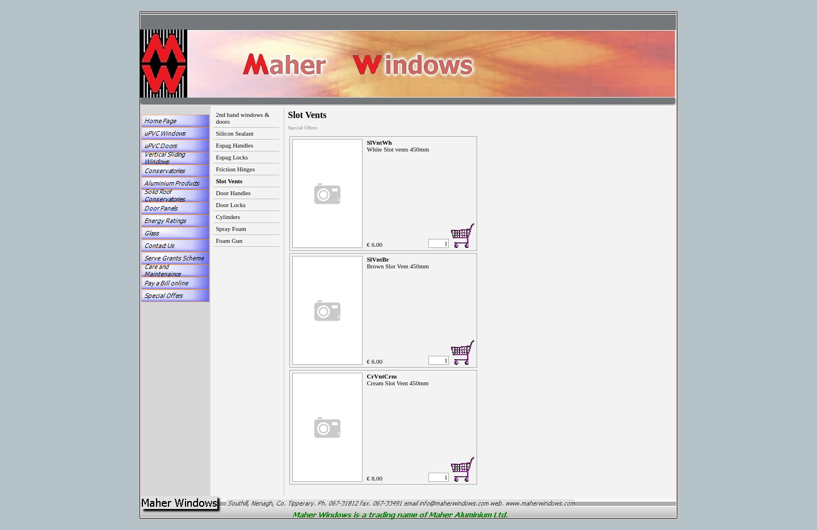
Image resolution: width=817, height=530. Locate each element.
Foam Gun (229, 240)
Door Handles (233, 193)
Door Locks (231, 204)
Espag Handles (235, 145)
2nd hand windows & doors (242, 118)
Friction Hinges (235, 169)
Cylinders (228, 216)
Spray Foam (231, 228)
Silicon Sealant (235, 133)
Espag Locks (232, 157)
